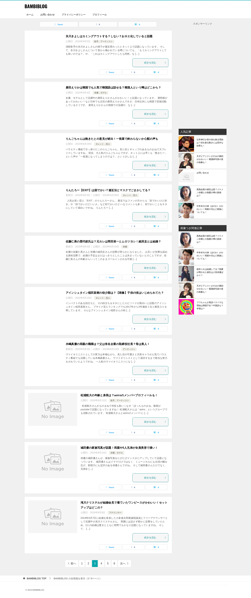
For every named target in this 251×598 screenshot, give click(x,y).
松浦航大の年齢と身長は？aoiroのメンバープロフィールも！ (119, 395)
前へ (73, 563)
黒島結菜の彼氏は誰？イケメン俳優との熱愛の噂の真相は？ (210, 192)
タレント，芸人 (103, 144)
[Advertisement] (202, 77)
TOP (36, 578)
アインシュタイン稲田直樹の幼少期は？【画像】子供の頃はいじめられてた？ (115, 292)
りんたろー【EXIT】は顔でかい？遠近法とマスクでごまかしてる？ (108, 190)
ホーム (30, 14)
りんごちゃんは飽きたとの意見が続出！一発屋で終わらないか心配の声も (112, 138)
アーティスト (129, 349)
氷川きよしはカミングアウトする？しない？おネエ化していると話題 (109, 36)
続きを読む (155, 62)
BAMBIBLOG (37, 6)
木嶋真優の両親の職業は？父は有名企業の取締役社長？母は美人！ (108, 344)
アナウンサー (115, 512)
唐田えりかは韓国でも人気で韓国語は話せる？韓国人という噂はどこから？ (113, 87)
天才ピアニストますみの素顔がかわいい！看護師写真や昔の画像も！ (210, 159)
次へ (123, 563)
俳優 (125, 247)
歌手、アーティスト (103, 41)
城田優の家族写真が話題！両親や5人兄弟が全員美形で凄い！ (119, 447)
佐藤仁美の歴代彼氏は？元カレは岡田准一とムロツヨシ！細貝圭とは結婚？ (113, 241)
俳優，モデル (100, 93)
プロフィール (99, 14)
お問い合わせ (47, 14)
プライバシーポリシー (74, 14)
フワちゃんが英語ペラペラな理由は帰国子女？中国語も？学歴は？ (210, 305)
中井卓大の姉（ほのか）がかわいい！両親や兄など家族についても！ (210, 209)
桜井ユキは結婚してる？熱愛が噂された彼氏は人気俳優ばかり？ (210, 272)
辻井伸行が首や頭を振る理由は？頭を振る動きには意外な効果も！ (210, 142)
